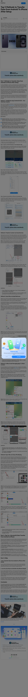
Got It (7, 356)
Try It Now (19, 356)
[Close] (3, 338)
